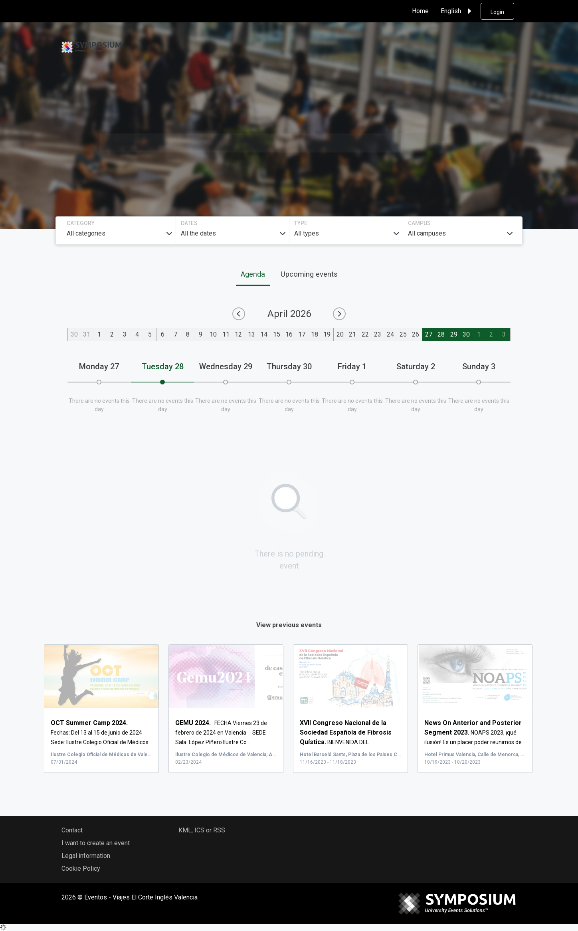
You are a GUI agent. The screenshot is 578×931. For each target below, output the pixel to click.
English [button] (457, 11)
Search (440, 143)
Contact (72, 830)
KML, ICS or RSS (201, 830)
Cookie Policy (80, 869)
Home (420, 11)
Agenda (253, 274)
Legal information (85, 856)
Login (497, 12)
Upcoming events (309, 274)
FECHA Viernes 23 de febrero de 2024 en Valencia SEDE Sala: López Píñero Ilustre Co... (221, 733)
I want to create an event (95, 843)
